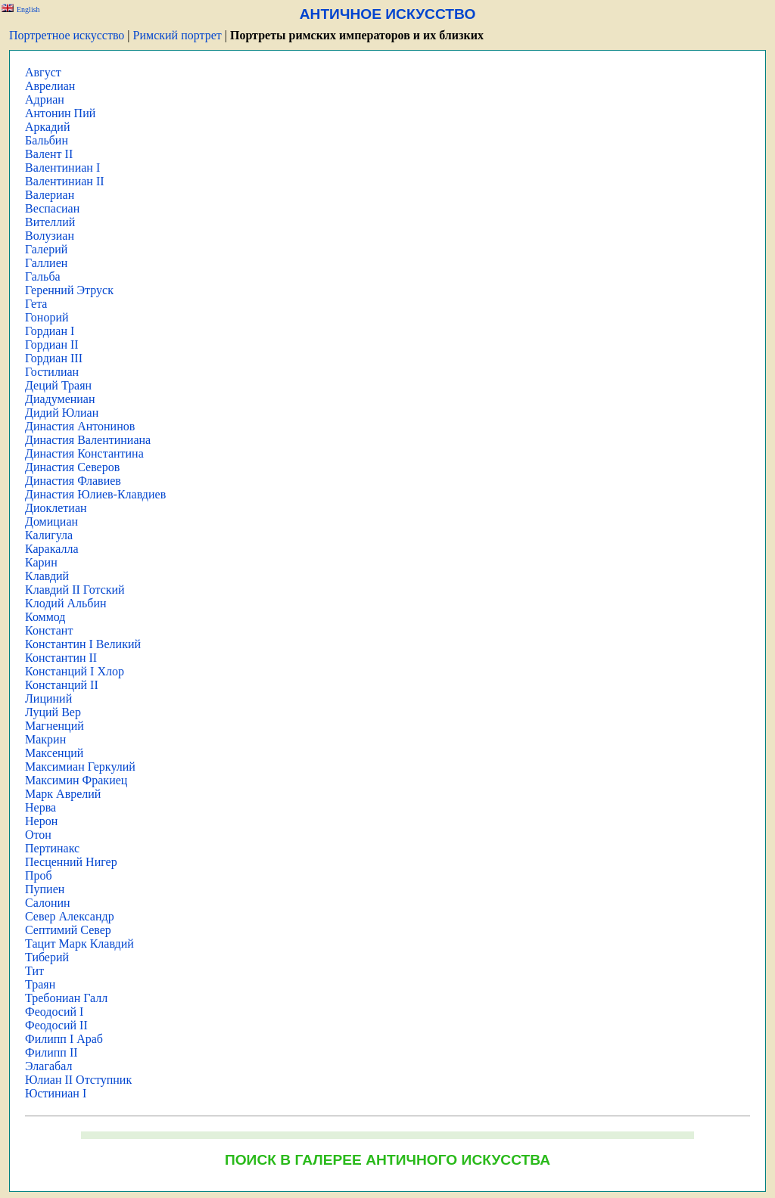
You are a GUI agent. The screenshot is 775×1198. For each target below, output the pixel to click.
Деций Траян (58, 385)
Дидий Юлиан (61, 412)
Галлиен (46, 262)
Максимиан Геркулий (80, 766)
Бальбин (46, 140)
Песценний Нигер (71, 861)
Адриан (44, 99)
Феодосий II (56, 1025)
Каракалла (52, 548)
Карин (41, 562)
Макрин (45, 739)
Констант (49, 630)
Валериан (49, 194)
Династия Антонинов (80, 426)
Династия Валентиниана (88, 439)
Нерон (41, 821)
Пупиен (44, 889)
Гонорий (47, 317)
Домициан (51, 521)
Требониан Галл (66, 998)
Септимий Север (68, 929)
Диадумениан (60, 399)
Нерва (40, 807)
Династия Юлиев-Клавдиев (95, 494)
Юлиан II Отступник (78, 1079)
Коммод (45, 616)
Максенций (54, 752)
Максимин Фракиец (76, 780)
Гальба (43, 276)
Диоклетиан (56, 507)
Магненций (54, 725)
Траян (40, 984)
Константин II (61, 657)
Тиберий (47, 957)
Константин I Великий (83, 644)
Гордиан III (53, 358)
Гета (36, 303)
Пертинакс (52, 848)
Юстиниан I (55, 1093)
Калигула (49, 535)
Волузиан (49, 235)
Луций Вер (53, 712)
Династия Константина (84, 453)
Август (43, 72)
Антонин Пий (60, 113)
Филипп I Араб (64, 1038)
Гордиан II (52, 344)
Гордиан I (49, 330)
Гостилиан (52, 371)
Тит (34, 970)
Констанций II (61, 684)
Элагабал (48, 1066)
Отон (38, 834)
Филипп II (51, 1052)
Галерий (46, 249)
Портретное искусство (66, 35)
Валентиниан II (64, 181)
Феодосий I (54, 1011)
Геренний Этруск (69, 290)
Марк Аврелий (63, 793)
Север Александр (69, 916)
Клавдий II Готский (75, 589)
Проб (38, 875)
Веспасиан (52, 208)
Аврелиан (50, 85)
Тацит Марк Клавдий (79, 943)
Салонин (47, 902)
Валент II (49, 153)
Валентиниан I (62, 167)
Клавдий (47, 576)
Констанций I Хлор (74, 671)
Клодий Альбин (66, 603)
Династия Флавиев (73, 480)
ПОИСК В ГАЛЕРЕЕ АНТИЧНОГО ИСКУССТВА (387, 1160)
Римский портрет (177, 35)
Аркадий (47, 126)
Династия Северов (72, 467)
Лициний (48, 698)
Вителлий (50, 222)
